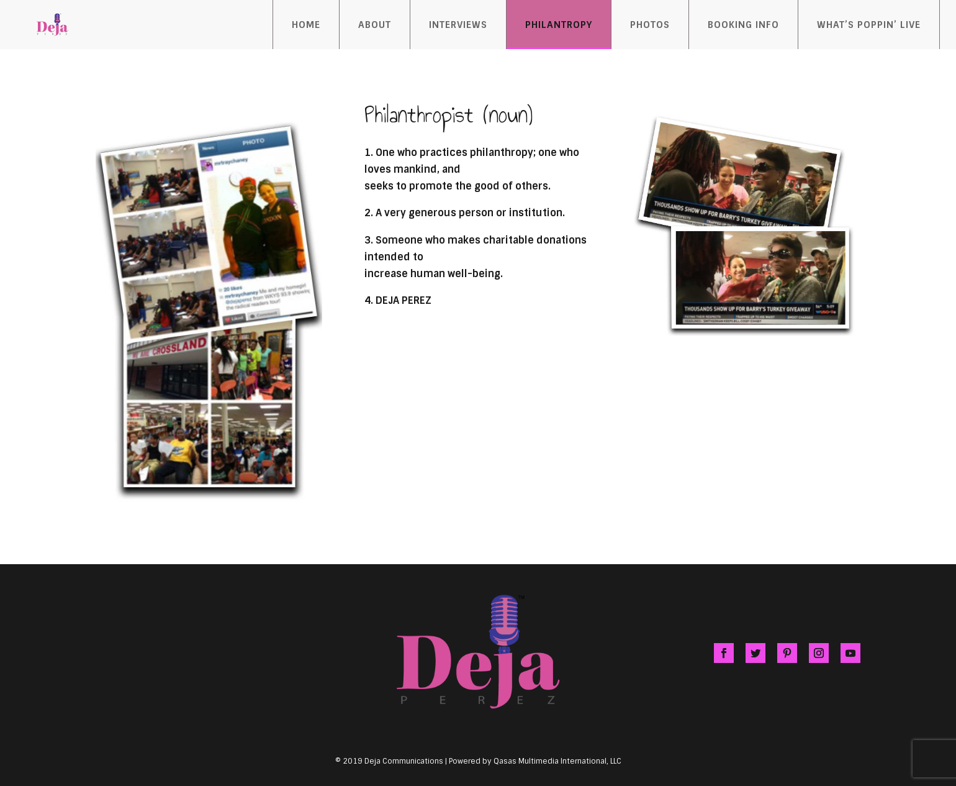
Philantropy (558, 25)
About (374, 25)
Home (306, 25)
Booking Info (743, 25)
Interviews (458, 25)
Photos (650, 25)
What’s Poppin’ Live (869, 25)
